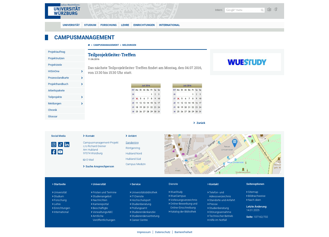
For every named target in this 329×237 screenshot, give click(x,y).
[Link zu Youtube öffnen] (61, 152)
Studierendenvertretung (144, 216)
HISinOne (53, 71)
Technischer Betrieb (220, 216)
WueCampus (177, 196)
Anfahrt (132, 136)
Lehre (125, 25)
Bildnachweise (255, 196)
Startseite (59, 184)
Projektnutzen (56, 58)
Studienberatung (140, 204)
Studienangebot (101, 197)
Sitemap (252, 192)
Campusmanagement (84, 37)
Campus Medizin (136, 164)
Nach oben (253, 200)
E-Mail (90, 159)
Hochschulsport (140, 200)
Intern (218, 10)
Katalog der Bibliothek (182, 212)
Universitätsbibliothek (143, 193)
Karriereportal (100, 204)
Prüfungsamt (138, 208)
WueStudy (176, 192)
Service (135, 184)
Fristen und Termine (103, 193)
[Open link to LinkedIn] (67, 144)
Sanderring (132, 142)
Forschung (109, 25)
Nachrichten (99, 200)
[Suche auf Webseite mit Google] (245, 10)
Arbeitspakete (56, 90)
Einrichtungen (144, 25)
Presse (213, 204)
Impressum (144, 232)
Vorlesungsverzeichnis (183, 200)
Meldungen (54, 103)
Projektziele (55, 64)
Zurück (200, 122)
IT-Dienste (137, 197)
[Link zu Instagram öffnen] (54, 144)
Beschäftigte (99, 208)
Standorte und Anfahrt (221, 200)
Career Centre (139, 220)
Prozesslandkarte (58, 77)
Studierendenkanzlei (142, 212)
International (169, 25)
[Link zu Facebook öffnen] (54, 152)
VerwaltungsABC (102, 212)
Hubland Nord (134, 153)
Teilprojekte (55, 97)
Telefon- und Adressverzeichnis (219, 195)
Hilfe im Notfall (217, 220)
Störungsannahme (219, 212)
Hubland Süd (133, 158)
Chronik (52, 109)
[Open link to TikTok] (61, 144)
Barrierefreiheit (183, 232)
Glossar (52, 116)
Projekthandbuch (58, 84)
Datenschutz (162, 232)
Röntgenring (133, 148)
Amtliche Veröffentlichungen (103, 218)
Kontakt (90, 136)
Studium (90, 25)
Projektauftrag (56, 51)
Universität (71, 25)
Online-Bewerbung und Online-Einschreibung (183, 206)
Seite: (249, 216)
